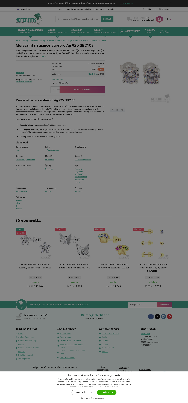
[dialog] (94, 201)
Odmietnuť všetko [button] (83, 392)
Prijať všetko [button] (107, 392)
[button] (94, 398)
